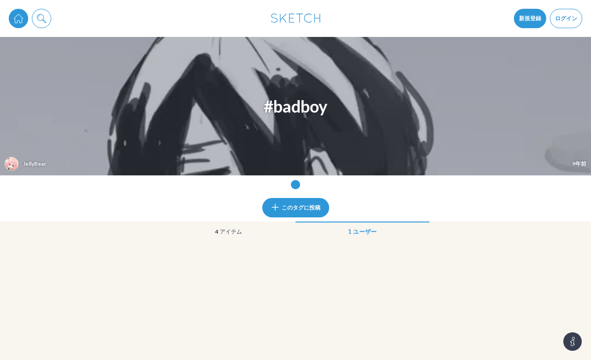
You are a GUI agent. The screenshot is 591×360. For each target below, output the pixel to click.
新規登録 (530, 18)
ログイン (566, 18)
